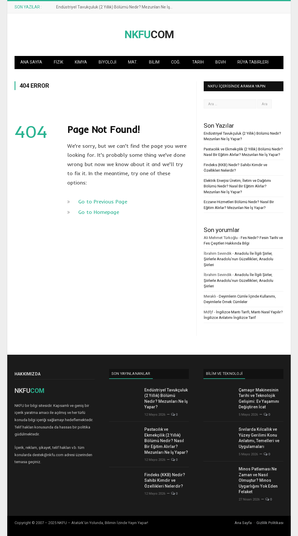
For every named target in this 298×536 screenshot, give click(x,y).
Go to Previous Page (102, 201)
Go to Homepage (98, 212)
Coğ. (175, 62)
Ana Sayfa (31, 62)
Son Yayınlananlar (130, 373)
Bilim (154, 62)
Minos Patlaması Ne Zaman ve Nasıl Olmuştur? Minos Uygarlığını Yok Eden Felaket (258, 480)
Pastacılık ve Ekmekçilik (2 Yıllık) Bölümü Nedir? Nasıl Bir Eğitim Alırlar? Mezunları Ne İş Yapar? (166, 440)
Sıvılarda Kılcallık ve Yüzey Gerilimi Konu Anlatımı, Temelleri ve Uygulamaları (259, 438)
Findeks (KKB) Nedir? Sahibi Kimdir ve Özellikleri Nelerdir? (164, 480)
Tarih (198, 62)
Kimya (81, 62)
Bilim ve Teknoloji (224, 373)
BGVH (220, 62)
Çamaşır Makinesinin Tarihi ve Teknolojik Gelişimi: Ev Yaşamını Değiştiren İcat (259, 399)
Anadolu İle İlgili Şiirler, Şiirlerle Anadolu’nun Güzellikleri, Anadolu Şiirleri (238, 259)
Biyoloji (107, 62)
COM (149, 34)
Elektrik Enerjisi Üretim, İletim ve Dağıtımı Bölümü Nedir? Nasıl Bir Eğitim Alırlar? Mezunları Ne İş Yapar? (237, 186)
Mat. (132, 62)
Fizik (58, 62)
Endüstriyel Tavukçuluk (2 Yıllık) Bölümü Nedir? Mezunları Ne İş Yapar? (115, 7)
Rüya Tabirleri (253, 62)
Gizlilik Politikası (269, 523)
